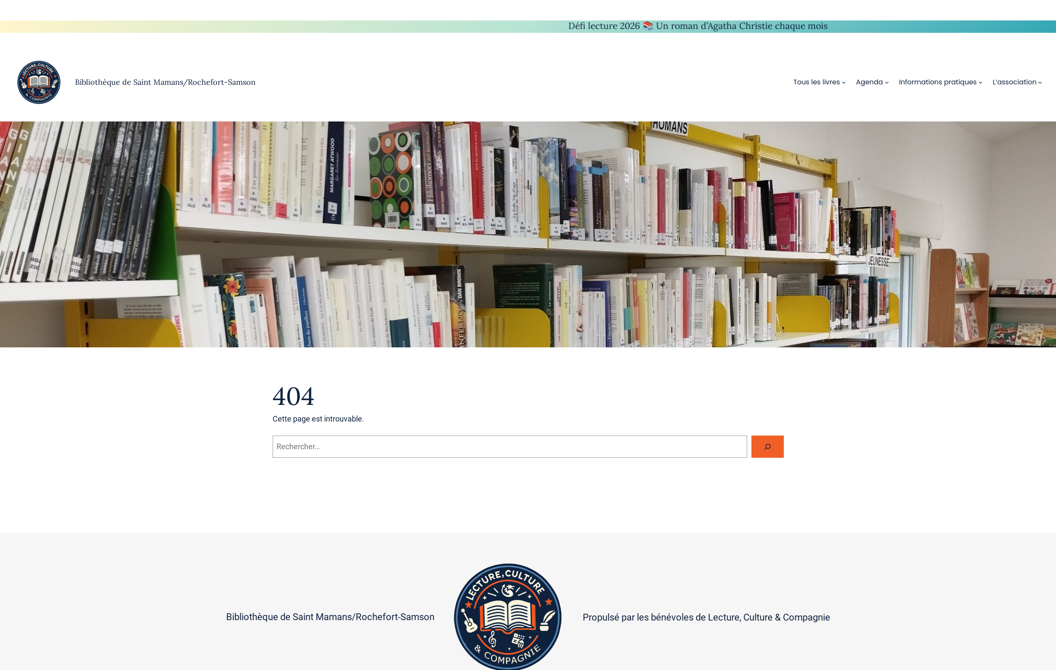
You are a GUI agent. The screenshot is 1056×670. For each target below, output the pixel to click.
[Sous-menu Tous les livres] (844, 82)
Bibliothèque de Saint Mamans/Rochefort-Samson (165, 82)
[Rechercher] (767, 447)
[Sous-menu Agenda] (887, 82)
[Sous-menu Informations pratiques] (980, 82)
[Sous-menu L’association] (1040, 82)
